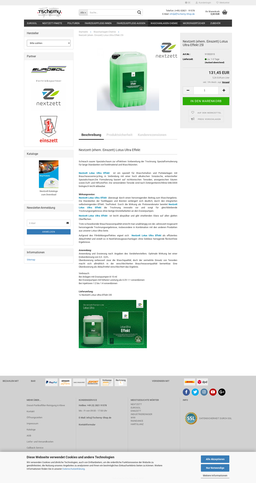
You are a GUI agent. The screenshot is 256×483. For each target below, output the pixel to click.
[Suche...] (83, 12)
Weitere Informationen (215, 475)
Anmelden (48, 232)
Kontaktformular (87, 424)
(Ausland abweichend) (214, 62)
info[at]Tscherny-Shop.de (182, 14)
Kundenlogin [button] (203, 2)
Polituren (73, 23)
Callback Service (35, 447)
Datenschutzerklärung (73, 469)
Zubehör (215, 23)
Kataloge (31, 429)
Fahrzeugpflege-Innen (98, 23)
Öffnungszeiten (34, 417)
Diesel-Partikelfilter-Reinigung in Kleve (46, 405)
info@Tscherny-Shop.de (98, 417)
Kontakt (30, 411)
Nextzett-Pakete (52, 23)
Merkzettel (222, 2)
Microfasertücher (194, 23)
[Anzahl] (206, 90)
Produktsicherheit (119, 135)
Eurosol (32, 23)
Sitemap (31, 259)
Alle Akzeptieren (215, 459)
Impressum (32, 423)
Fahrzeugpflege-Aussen (131, 23)
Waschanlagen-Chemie (164, 23)
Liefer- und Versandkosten (40, 441)
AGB (29, 435)
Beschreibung (91, 135)
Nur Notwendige (215, 467)
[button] (187, 2)
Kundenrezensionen (152, 135)
